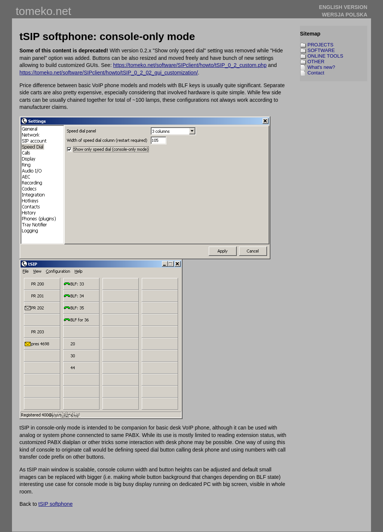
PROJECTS (320, 45)
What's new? (321, 67)
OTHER (316, 61)
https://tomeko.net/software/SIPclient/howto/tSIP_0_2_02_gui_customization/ (108, 73)
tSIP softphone (56, 504)
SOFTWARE (321, 50)
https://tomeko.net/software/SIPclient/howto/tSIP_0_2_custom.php (190, 65)
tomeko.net (43, 11)
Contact (315, 73)
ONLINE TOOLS (325, 56)
